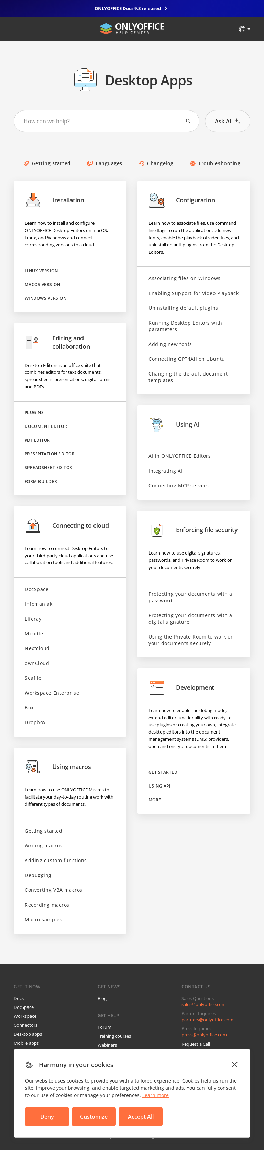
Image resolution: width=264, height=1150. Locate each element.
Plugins (34, 412)
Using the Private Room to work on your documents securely (191, 639)
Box (29, 707)
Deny (47, 1116)
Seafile (33, 678)
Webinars (107, 1045)
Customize (94, 1116)
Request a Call (196, 1044)
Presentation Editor (50, 454)
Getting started (43, 830)
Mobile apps (26, 1043)
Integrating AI (165, 470)
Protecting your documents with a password (190, 597)
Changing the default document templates (188, 376)
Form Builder (41, 481)
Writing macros (44, 845)
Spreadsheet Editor (49, 468)
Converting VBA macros (53, 890)
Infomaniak (39, 604)
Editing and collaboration (57, 342)
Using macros (58, 767)
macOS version (42, 284)
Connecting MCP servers (178, 485)
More (154, 800)
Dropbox (35, 722)
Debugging (38, 875)
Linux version (41, 271)
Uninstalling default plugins (183, 308)
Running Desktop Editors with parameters (185, 326)
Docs (19, 998)
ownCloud (37, 663)
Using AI (173, 424)
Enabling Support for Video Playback (193, 293)
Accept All (141, 1116)
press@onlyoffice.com (204, 1035)
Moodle (34, 633)
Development (181, 687)
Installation (54, 200)
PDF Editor (37, 440)
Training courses (114, 1036)
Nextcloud (37, 648)
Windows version (45, 298)
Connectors (25, 1025)
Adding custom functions (56, 860)
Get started (162, 772)
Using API (159, 786)
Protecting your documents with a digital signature (190, 618)
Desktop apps (28, 1034)
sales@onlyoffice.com (204, 1004)
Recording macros (47, 904)
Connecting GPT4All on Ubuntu (186, 359)
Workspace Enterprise (52, 692)
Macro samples (43, 919)
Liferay (33, 618)
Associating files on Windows (184, 278)
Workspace (25, 1016)
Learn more (155, 1095)
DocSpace (36, 589)
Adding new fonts (170, 344)
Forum (104, 1027)
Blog (102, 998)
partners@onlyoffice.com (207, 1019)
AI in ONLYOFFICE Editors (179, 456)
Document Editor (46, 426)
